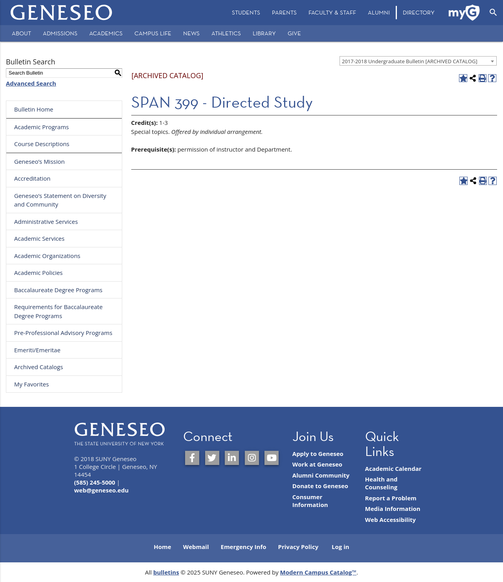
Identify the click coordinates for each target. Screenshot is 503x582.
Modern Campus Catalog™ (318, 572)
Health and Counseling (381, 483)
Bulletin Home (33, 109)
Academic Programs (41, 127)
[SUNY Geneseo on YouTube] (271, 458)
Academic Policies (38, 272)
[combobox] (418, 61)
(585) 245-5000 (95, 482)
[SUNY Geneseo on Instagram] (252, 458)
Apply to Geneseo (317, 454)
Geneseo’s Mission (39, 161)
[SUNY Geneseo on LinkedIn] (232, 458)
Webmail (196, 547)
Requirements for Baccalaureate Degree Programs (58, 311)
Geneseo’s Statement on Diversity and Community (60, 200)
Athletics (226, 33)
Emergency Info (243, 547)
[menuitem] (246, 12)
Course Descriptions (42, 144)
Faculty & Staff (332, 12)
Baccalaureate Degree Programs (58, 290)
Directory (419, 12)
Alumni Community (321, 475)
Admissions (60, 33)
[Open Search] (493, 12)
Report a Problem (391, 498)
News (191, 33)
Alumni (379, 12)
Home (162, 547)
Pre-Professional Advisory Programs (63, 333)
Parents (284, 12)
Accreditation (32, 178)
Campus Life (152, 33)
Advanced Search (31, 83)
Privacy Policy (298, 547)
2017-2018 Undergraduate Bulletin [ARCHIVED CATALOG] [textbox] (409, 61)
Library (264, 33)
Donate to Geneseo (320, 486)
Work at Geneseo (317, 464)
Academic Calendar (393, 468)
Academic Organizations (47, 256)
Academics (106, 33)
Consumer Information (310, 501)
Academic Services (39, 238)
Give (294, 33)
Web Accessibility (390, 519)
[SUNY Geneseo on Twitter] (212, 458)
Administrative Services (46, 221)
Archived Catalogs (38, 367)
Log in (340, 547)
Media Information (392, 508)
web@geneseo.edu (101, 490)
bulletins (166, 572)
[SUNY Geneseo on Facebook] (192, 458)
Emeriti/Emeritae (37, 350)
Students (246, 12)
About (21, 33)
